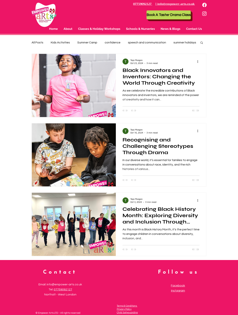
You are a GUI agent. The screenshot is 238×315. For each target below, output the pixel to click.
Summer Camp (87, 42)
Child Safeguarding (127, 312)
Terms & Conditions (127, 306)
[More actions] (199, 61)
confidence (112, 42)
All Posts (37, 42)
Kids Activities (60, 42)
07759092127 (63, 289)
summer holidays (184, 42)
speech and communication (147, 42)
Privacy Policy (124, 309)
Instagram (178, 290)
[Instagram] (204, 13)
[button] (99, 29)
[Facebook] (204, 5)
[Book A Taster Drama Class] (169, 14)
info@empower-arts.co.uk (64, 284)
